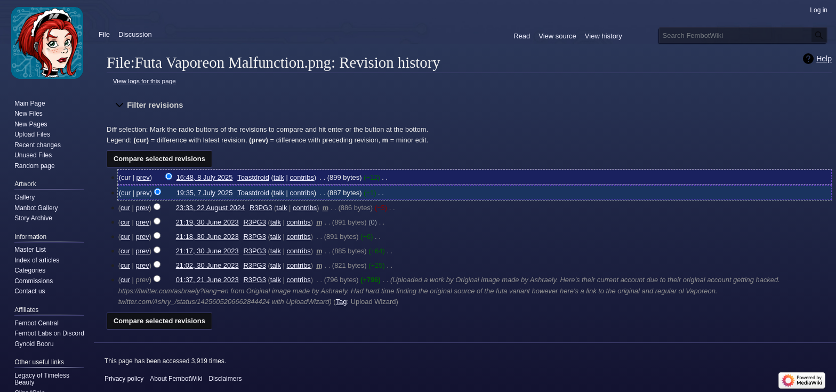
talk (279, 177)
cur (126, 193)
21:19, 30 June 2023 (207, 222)
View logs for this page (144, 80)
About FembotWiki (176, 378)
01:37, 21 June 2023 (207, 280)
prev (143, 177)
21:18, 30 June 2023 (207, 237)
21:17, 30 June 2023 (207, 251)
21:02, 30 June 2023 (207, 265)
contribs (302, 177)
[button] (469, 105)
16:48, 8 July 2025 (204, 177)
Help (824, 58)
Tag (341, 302)
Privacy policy (123, 378)
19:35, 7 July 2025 (204, 193)
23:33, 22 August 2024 (210, 208)
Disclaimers (225, 378)
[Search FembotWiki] (743, 35)
